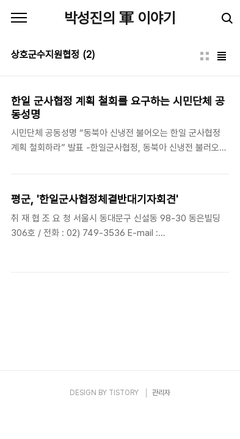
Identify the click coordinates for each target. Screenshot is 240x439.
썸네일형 (204, 56)
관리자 (161, 392)
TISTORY (124, 392)
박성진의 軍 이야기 (120, 18)
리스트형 (221, 56)
